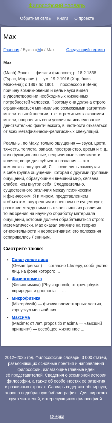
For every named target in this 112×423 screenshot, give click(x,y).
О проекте (84, 18)
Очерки (57, 416)
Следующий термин (85, 49)
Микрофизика (26, 298)
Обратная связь (35, 18)
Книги (62, 18)
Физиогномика (27, 278)
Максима (21, 317)
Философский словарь (57, 5)
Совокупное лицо (30, 259)
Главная (11, 49)
